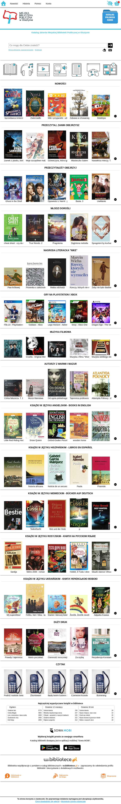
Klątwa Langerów (49, 720)
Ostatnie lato (12, 710)
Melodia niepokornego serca (53, 713)
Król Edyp (11, 720)
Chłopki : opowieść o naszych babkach (56, 715)
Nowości (14, 3)
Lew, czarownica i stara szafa (17, 715)
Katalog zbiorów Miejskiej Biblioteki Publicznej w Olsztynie (60, 32)
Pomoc (38, 3)
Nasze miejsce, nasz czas (88, 713)
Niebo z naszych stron (87, 720)
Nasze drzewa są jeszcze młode (90, 717)
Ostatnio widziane (49, 717)
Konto (48, 3)
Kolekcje (38, 50)
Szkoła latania (48, 710)
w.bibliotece (70, 766)
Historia (26, 3)
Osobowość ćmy (13, 717)
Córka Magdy (12, 713)
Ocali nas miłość (85, 715)
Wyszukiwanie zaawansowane (21, 50)
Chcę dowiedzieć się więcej (47, 801)
